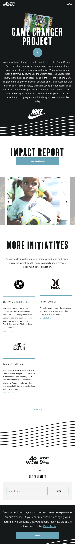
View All (37, 409)
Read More (49, 526)
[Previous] (9, 202)
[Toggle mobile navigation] (69, 4)
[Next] (66, 202)
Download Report (37, 161)
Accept (37, 535)
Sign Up (58, 491)
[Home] (9, 4)
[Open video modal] (37, 52)
